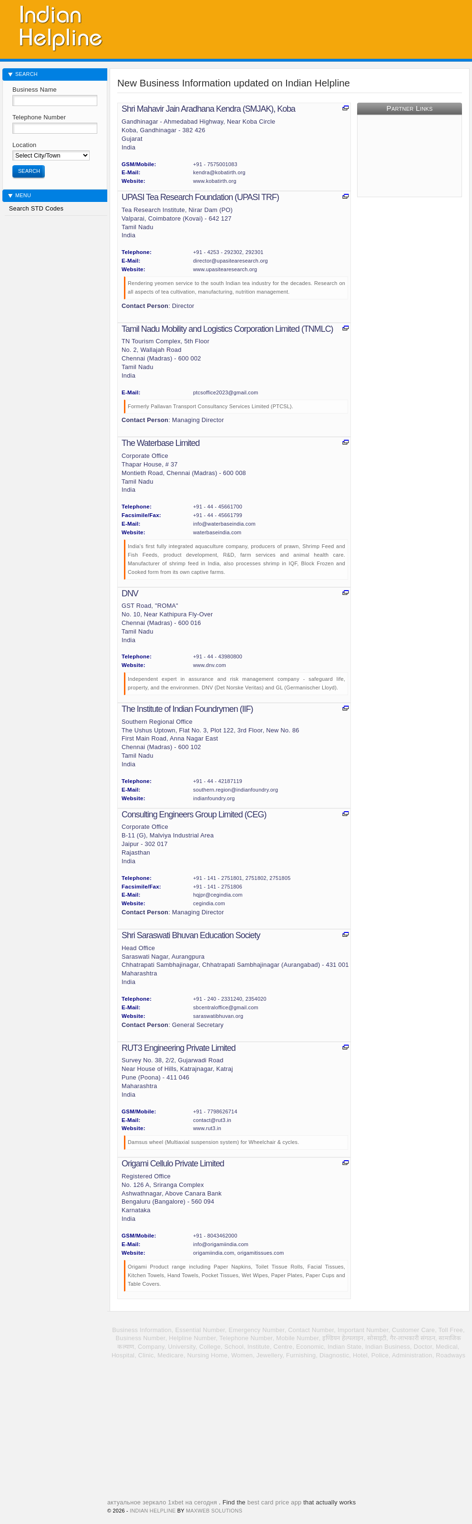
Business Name (34, 89)
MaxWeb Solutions (214, 1510)
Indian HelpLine (152, 1510)
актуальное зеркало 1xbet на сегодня (162, 1502)
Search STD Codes (35, 208)
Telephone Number (39, 117)
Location (24, 144)
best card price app (274, 1502)
